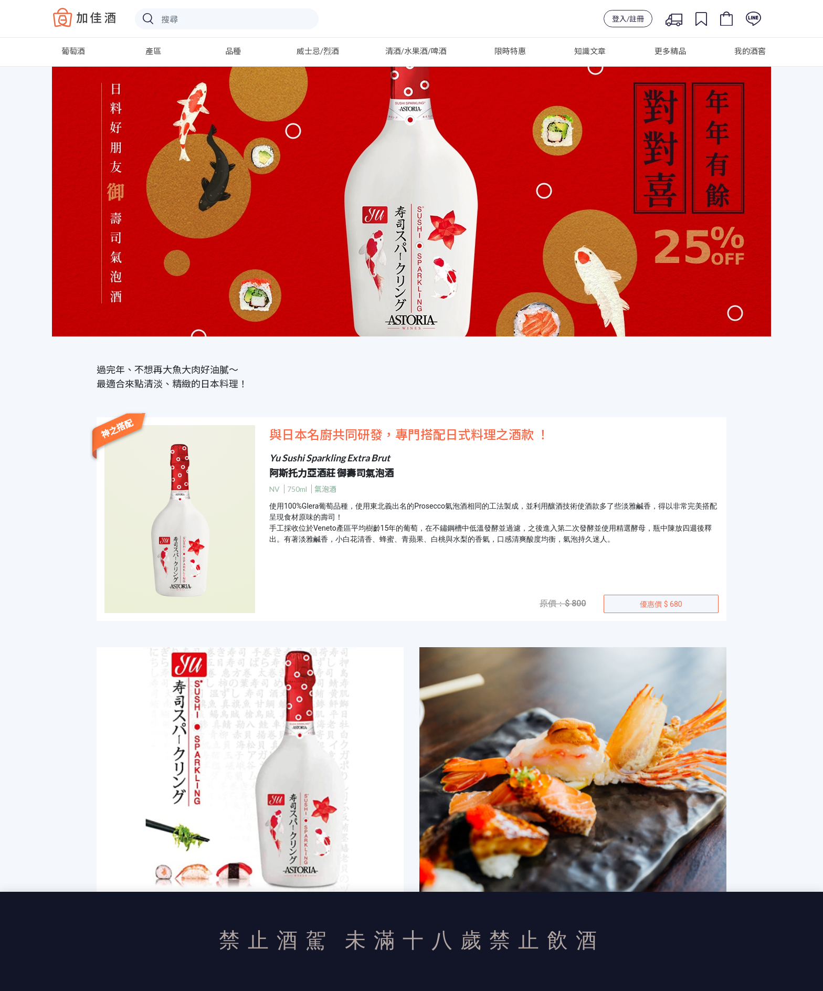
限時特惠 (510, 51)
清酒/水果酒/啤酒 (416, 51)
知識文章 (590, 51)
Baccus (84, 17)
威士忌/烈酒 (318, 51)
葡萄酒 (73, 51)
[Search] (227, 18)
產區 (153, 51)
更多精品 (670, 51)
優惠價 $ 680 (661, 604)
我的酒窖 (750, 51)
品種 (233, 51)
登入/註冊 (628, 18)
